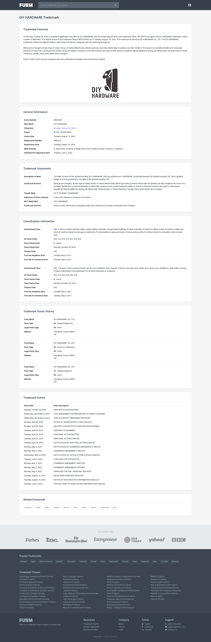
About (121, 624)
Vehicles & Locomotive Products (164, 593)
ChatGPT (59, 561)
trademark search (34, 625)
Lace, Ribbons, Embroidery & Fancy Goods (80, 593)
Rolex (135, 561)
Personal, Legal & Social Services (120, 599)
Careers (122, 627)
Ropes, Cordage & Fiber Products (120, 607)
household (105, 507)
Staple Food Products (160, 582)
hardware (28, 507)
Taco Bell (164, 561)
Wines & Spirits (157, 596)
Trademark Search (91, 624)
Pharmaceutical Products (117, 602)
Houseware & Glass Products (75, 585)
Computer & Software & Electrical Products (37, 588)
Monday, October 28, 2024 (65, 128)
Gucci (103, 561)
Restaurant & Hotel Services (118, 605)
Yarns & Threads (157, 599)
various (93, 507)
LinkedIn (147, 630)
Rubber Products (158, 576)
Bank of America (45, 561)
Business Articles (91, 630)
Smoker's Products (158, 579)
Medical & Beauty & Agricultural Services (123, 576)
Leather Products (70, 596)
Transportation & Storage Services (165, 588)
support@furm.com (174, 627)
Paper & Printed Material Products (121, 596)
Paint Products (113, 593)
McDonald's (113, 561)
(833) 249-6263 (173, 624)
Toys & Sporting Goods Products (164, 585)
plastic (84, 507)
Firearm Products (26, 607)
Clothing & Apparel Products (31, 582)
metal (38, 507)
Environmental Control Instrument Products (37, 602)
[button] (189, 5)
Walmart (175, 561)
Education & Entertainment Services (34, 599)
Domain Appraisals (91, 627)
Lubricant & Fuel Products (74, 602)
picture (66, 507)
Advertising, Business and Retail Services (36, 576)
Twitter (146, 624)
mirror (75, 507)
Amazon (24, 561)
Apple (33, 561)
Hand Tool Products (71, 582)
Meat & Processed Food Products (77, 607)
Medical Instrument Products (119, 579)
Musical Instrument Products (119, 585)
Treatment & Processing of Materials (166, 590)
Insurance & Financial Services (75, 588)
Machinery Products (71, 605)
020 (55, 268)
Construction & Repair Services (32, 593)
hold (114, 507)
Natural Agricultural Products (119, 588)
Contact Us (171, 630)
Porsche (125, 561)
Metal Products (113, 582)
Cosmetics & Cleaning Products (32, 596)
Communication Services (29, 585)
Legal (121, 630)
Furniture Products (71, 579)
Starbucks (145, 561)
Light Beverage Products (73, 599)
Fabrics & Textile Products (30, 605)
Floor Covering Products (73, 576)
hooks (46, 507)
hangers (56, 507)
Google (93, 561)
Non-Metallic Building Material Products (123, 590)
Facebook (83, 561)
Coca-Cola (71, 561)
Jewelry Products (70, 590)
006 (55, 229)
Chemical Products (27, 579)
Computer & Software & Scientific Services (36, 590)
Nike (155, 561)
